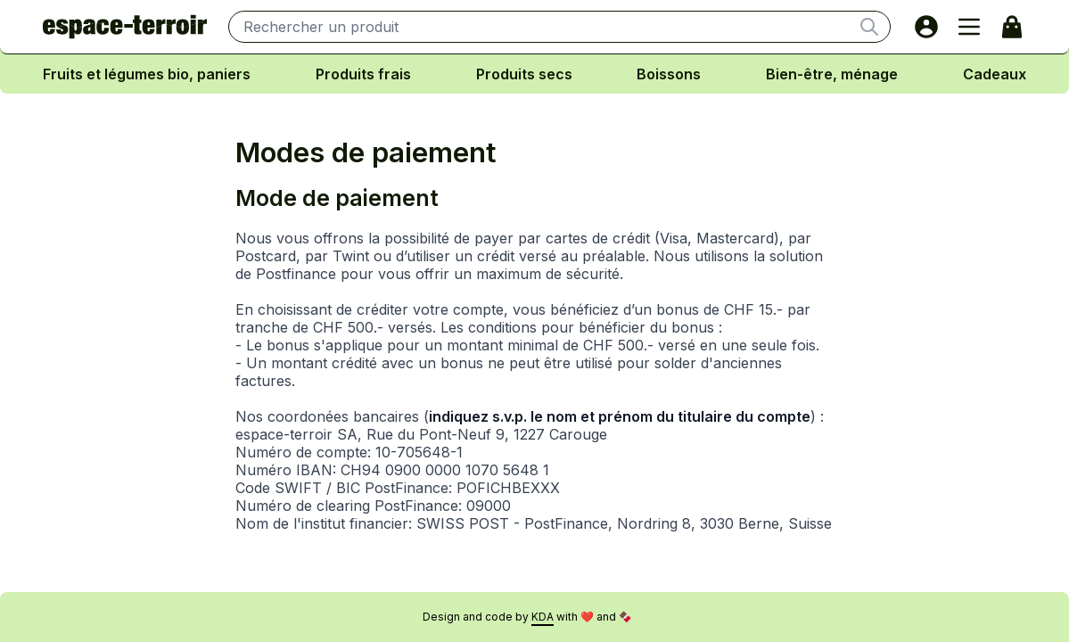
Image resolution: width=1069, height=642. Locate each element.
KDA (542, 616)
